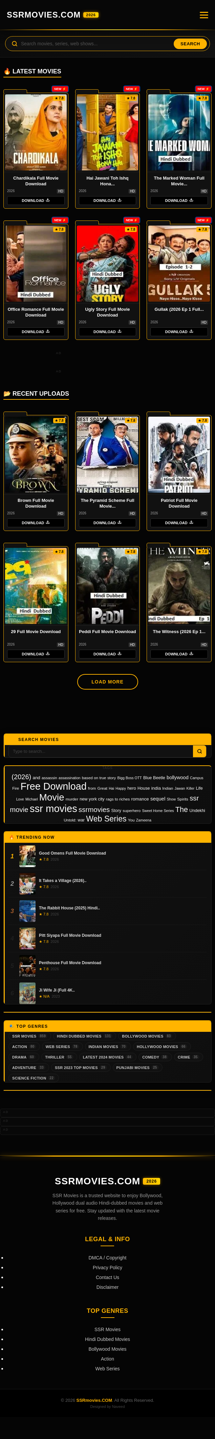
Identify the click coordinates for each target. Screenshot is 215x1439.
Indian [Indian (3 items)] (167, 788)
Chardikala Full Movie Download (36, 181)
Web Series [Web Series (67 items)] (106, 818)
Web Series (62, 1046)
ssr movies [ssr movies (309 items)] (53, 808)
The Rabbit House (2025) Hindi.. (69, 908)
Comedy (155, 1057)
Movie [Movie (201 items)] (51, 797)
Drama (24, 1057)
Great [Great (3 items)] (102, 788)
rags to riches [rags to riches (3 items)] (118, 799)
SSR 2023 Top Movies (81, 1067)
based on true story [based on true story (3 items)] (99, 777)
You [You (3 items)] (131, 820)
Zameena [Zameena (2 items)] (143, 820)
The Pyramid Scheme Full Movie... (107, 503)
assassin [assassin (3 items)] (49, 777)
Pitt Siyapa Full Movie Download (70, 935)
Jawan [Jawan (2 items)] (180, 788)
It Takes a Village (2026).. (62, 880)
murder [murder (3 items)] (72, 799)
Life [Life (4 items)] (199, 788)
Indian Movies (108, 1046)
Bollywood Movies (147, 1036)
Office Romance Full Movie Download (36, 312)
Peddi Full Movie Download (107, 631)
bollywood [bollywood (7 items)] (178, 777)
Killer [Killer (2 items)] (191, 788)
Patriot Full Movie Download (179, 503)
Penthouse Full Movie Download (70, 962)
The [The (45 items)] (181, 809)
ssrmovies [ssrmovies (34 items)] (94, 809)
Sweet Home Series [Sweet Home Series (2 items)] (158, 811)
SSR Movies (29, 1036)
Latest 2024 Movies (108, 1057)
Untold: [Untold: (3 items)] (70, 820)
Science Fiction (33, 1078)
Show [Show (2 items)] (171, 799)
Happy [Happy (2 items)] (120, 788)
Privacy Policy (107, 1267)
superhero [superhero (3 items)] (132, 810)
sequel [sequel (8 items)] (157, 799)
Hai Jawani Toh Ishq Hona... (107, 181)
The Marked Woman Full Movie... (179, 181)
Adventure (28, 1067)
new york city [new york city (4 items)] (92, 799)
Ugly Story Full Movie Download (107, 312)
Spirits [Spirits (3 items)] (182, 799)
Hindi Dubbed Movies (84, 1036)
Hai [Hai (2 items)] (111, 788)
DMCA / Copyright (107, 1257)
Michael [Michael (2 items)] (31, 799)
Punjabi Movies (137, 1067)
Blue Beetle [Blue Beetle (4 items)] (154, 777)
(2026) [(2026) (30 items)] (21, 777)
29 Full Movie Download (36, 631)
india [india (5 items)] (156, 788)
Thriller (59, 1057)
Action (24, 1046)
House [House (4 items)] (143, 788)
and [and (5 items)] (36, 777)
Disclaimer (107, 1287)
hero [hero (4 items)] (131, 788)
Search (190, 43)
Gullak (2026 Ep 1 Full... (179, 309)
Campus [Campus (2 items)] (196, 778)
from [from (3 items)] (92, 788)
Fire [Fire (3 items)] (15, 788)
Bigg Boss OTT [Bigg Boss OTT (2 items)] (129, 778)
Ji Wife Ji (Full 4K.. (57, 990)
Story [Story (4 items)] (116, 810)
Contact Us (107, 1277)
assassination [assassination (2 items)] (70, 778)
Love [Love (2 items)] (20, 799)
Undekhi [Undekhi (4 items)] (197, 810)
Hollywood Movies (162, 1046)
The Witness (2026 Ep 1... (179, 631)
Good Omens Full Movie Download (72, 853)
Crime (188, 1057)
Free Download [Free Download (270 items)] (54, 786)
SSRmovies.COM (53, 14)
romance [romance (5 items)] (140, 799)
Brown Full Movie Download (36, 503)
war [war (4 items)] (81, 820)
